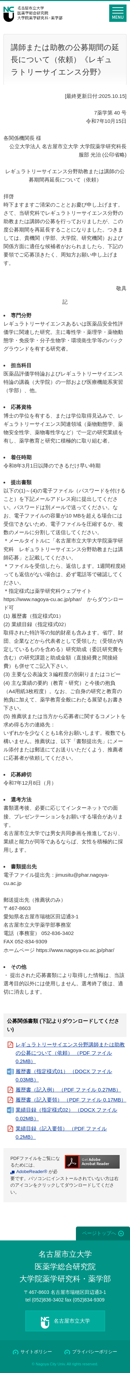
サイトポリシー (36, 1351)
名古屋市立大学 (72, 1321)
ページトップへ (99, 1233)
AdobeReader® (31, 1171)
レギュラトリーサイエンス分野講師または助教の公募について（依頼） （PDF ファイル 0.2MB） (70, 1053)
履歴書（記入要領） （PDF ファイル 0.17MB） (71, 1100)
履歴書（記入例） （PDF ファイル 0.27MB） (68, 1090)
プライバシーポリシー (94, 1351)
